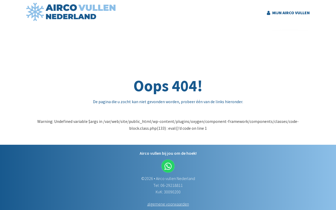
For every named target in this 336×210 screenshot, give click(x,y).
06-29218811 (171, 185)
